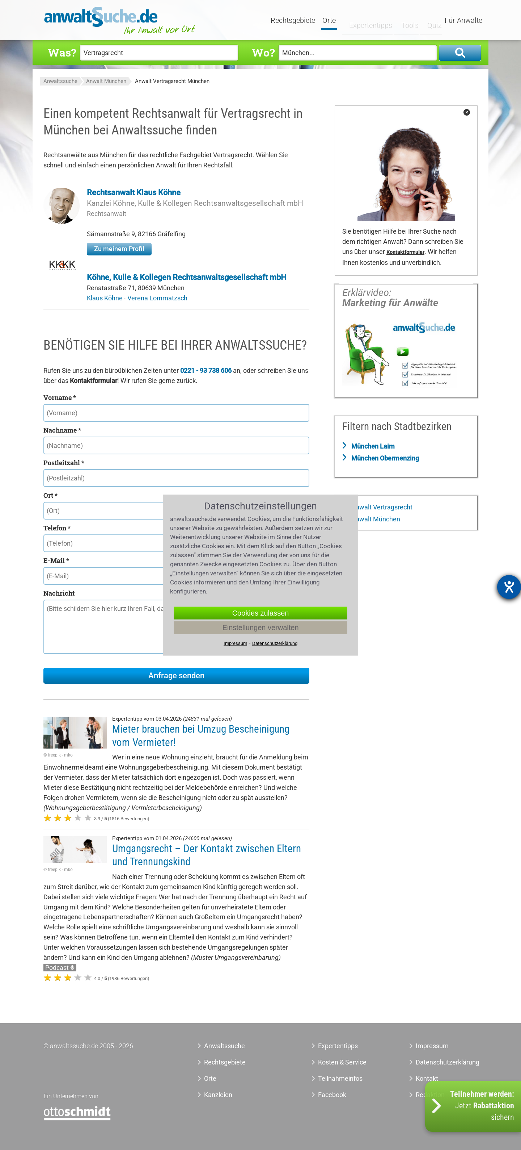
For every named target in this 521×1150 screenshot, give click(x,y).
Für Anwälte (463, 21)
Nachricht (59, 593)
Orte (329, 21)
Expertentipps (365, 21)
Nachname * (62, 430)
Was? (62, 52)
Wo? (263, 52)
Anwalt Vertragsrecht (381, 507)
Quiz (429, 21)
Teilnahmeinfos (340, 1078)
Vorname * (59, 397)
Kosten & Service (342, 1062)
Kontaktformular (405, 252)
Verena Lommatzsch (157, 298)
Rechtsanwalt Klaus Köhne (134, 192)
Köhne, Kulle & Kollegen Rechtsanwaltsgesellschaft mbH (187, 277)
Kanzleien (218, 1095)
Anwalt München (106, 81)
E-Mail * (56, 560)
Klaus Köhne (105, 298)
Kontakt (427, 1078)
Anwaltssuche (60, 81)
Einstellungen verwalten (260, 628)
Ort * (50, 495)
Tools (404, 21)
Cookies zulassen (260, 613)
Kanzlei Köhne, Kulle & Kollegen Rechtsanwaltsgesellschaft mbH (195, 203)
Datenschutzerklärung (439, 1062)
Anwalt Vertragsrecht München (172, 81)
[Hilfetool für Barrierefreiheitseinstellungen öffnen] (509, 587)
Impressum (432, 1046)
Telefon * (57, 528)
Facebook (332, 1095)
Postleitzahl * (63, 462)
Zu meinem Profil (119, 249)
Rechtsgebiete (293, 21)
